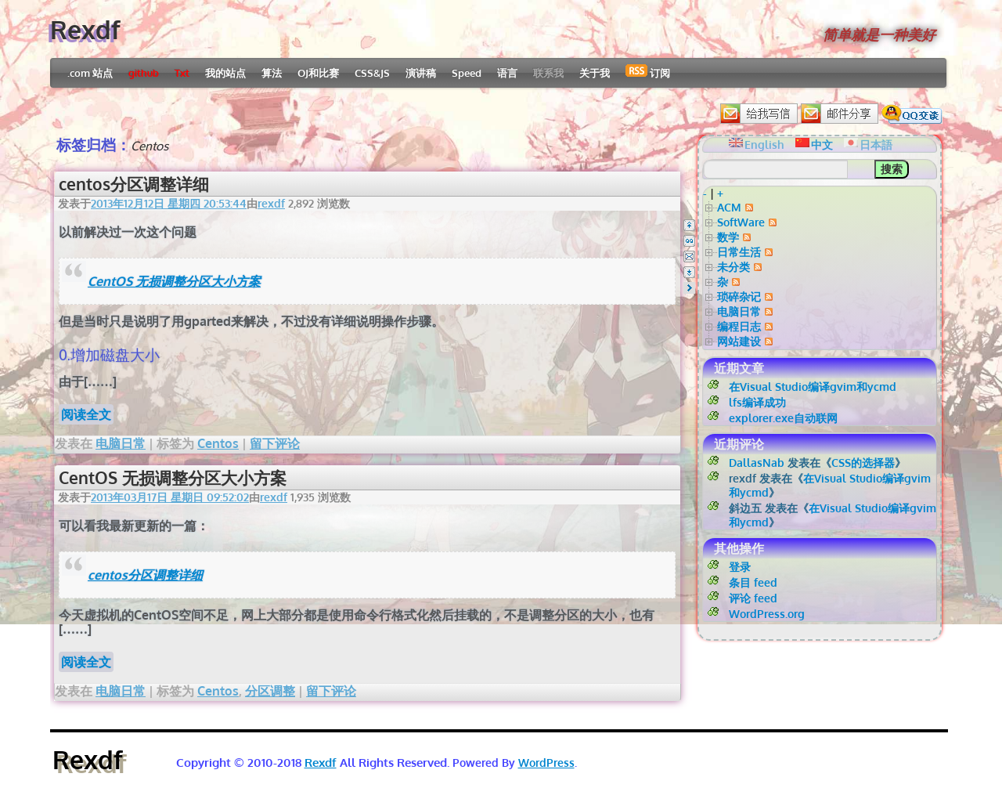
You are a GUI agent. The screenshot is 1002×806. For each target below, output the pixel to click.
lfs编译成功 (757, 402)
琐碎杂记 (739, 296)
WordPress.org (767, 613)
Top (689, 225)
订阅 (647, 71)
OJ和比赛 (318, 73)
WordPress (546, 762)
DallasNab (756, 462)
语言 (507, 73)
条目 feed (753, 582)
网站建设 (739, 341)
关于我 (594, 73)
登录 (740, 566)
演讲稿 (420, 73)
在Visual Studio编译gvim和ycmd (812, 386)
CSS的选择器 (863, 462)
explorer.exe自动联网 (783, 418)
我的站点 (225, 73)
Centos (218, 443)
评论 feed (753, 598)
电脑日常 (121, 443)
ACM (729, 207)
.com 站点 (90, 73)
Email (689, 256)
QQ (689, 241)
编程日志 (739, 326)
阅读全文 (86, 414)
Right (689, 288)
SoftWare (741, 222)
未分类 (733, 266)
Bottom (689, 272)
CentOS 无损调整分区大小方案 (174, 281)
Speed (466, 73)
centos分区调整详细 (134, 183)
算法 (271, 73)
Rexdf (85, 29)
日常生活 (739, 251)
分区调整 (270, 691)
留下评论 (275, 443)
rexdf (271, 203)
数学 (728, 237)
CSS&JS (372, 73)
